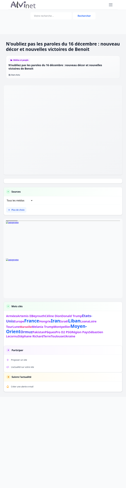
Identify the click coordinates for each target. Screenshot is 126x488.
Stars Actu (14, 75)
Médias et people (20, 60)
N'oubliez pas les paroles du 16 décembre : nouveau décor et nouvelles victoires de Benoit (55, 66)
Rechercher (84, 15)
